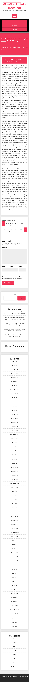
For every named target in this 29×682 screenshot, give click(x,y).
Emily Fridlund (8, 59)
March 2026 (14, 365)
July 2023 (14, 492)
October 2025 (14, 386)
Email (12, 266)
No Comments (14, 61)
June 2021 (14, 573)
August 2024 (14, 439)
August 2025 (14, 394)
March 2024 (14, 459)
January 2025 (14, 418)
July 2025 (14, 398)
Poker (14, 659)
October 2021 (14, 565)
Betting (14, 26)
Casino (14, 642)
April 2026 (14, 361)
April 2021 (14, 581)
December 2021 (14, 557)
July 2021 (14, 569)
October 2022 (14, 528)
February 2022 (14, 549)
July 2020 (14, 618)
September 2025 (14, 390)
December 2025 (14, 377)
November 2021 (14, 561)
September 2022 (14, 532)
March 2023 (14, 508)
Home (14, 22)
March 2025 (14, 410)
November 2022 (14, 524)
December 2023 (14, 471)
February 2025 (14, 414)
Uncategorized (14, 667)
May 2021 (14, 577)
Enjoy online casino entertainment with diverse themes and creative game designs (14, 312)
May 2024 (14, 451)
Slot (14, 663)
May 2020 (14, 626)
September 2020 (14, 610)
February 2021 (14, 589)
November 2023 (14, 475)
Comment (5, 247)
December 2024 (14, 422)
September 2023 (14, 483)
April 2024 (14, 455)
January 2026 (14, 373)
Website (21, 266)
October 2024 (14, 430)
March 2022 (14, 545)
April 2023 (14, 504)
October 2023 (14, 479)
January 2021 (14, 593)
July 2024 (14, 443)
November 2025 (14, 382)
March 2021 (14, 585)
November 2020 (14, 602)
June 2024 (14, 447)
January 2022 (14, 553)
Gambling (14, 29)
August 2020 (14, 614)
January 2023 (14, 516)
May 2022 (14, 540)
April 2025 (14, 406)
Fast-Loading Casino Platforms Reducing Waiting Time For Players (14, 330)
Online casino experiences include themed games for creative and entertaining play (14, 318)
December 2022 (14, 520)
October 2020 (14, 606)
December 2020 (14, 597)
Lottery (6, 61)
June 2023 (14, 496)
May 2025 (14, 402)
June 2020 (14, 622)
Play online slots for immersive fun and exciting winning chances (14, 335)
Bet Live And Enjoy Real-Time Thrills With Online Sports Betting (14, 324)
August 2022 (14, 536)
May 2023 (14, 500)
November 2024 (14, 426)
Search (14, 295)
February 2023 (14, 512)
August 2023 (14, 487)
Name (4, 266)
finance (14, 646)
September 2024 (14, 434)
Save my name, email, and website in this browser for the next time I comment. (13, 278)
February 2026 (14, 369)
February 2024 (14, 463)
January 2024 (14, 467)
